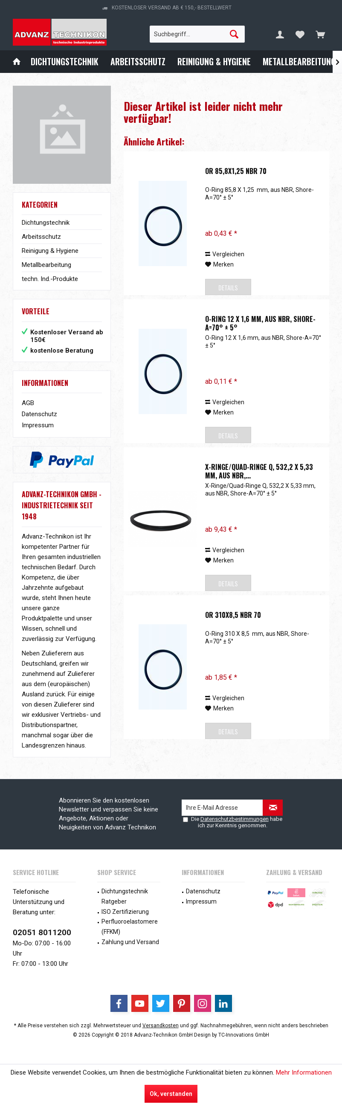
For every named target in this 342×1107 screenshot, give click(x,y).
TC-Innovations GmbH (243, 1035)
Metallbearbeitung (46, 265)
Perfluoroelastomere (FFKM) (129, 926)
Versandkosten (160, 1026)
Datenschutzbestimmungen (234, 819)
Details (228, 287)
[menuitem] (320, 34)
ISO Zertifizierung (125, 911)
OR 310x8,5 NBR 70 (233, 615)
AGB (28, 403)
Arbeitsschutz (41, 237)
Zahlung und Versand (130, 942)
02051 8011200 (42, 932)
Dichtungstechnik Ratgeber (124, 896)
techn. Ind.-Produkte (50, 279)
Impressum (38, 425)
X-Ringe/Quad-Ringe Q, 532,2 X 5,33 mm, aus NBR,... (259, 471)
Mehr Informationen (304, 1072)
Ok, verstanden (171, 1093)
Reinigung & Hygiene (50, 251)
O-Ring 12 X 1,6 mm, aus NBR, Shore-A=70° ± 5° (260, 323)
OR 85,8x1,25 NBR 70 (236, 171)
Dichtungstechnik (46, 222)
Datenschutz (39, 414)
